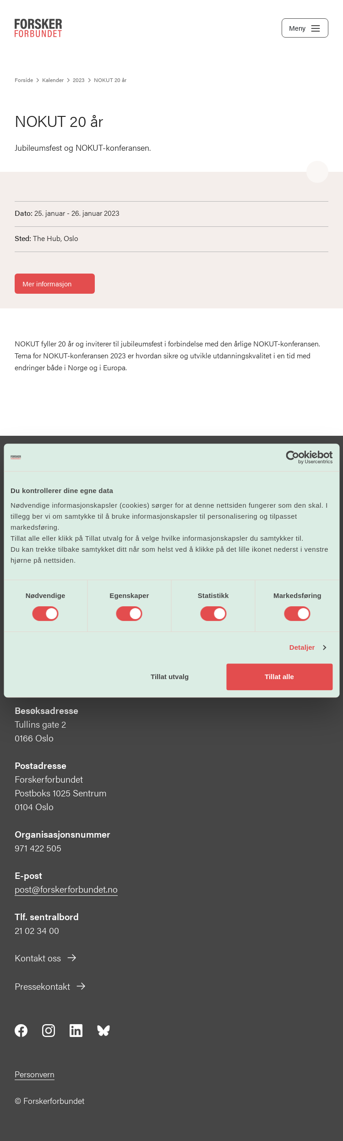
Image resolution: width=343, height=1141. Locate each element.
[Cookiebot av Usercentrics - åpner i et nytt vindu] (292, 457)
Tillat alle (279, 676)
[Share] (317, 172)
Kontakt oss (46, 957)
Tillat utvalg (170, 676)
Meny (305, 28)
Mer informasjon (54, 283)
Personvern (34, 1074)
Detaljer (302, 647)
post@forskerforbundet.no (66, 888)
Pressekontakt (51, 986)
